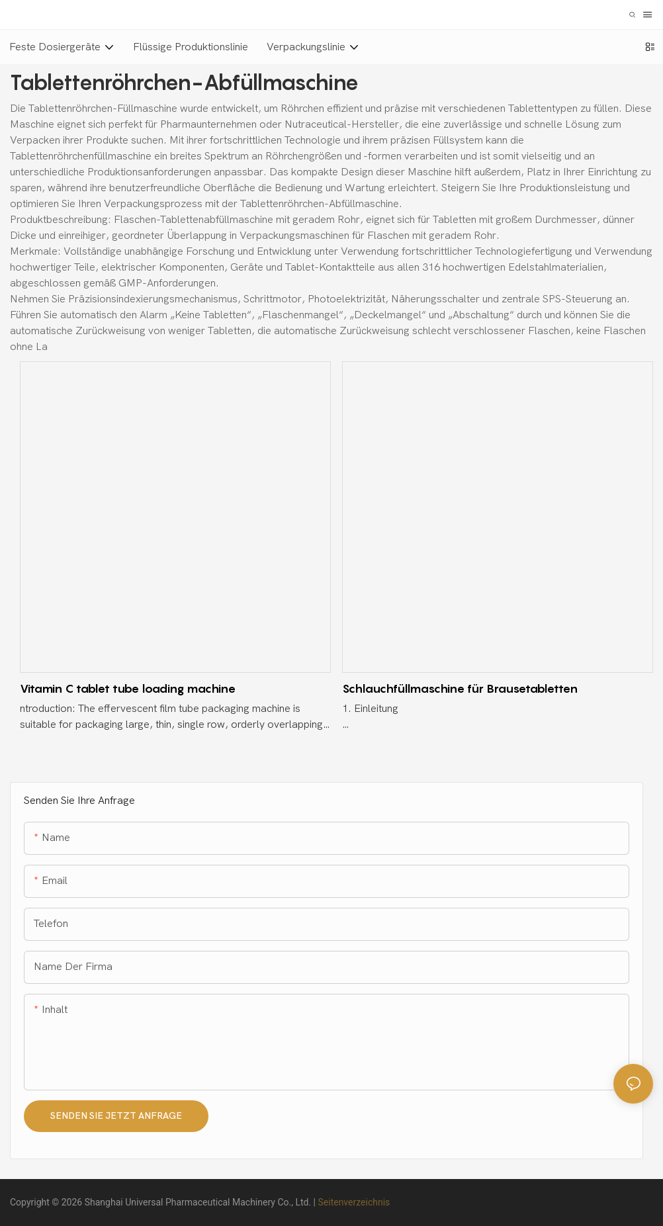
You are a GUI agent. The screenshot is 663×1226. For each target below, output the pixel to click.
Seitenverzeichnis (354, 1202)
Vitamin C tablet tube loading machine (128, 688)
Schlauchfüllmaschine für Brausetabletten (460, 688)
